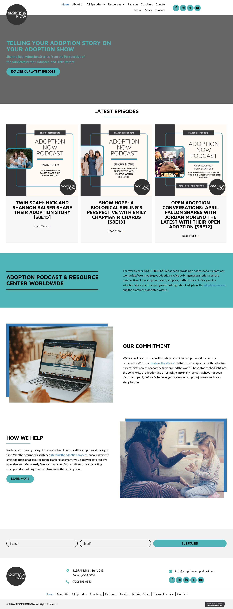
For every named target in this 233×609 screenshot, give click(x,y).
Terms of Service (163, 594)
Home (49, 594)
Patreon (110, 594)
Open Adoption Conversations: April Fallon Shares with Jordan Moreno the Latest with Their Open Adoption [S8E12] (190, 214)
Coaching (96, 594)
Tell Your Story (141, 594)
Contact (182, 594)
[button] (176, 8)
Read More (42, 226)
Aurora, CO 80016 (83, 575)
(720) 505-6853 (82, 581)
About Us (62, 594)
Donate (123, 594)
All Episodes (79, 594)
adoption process (214, 285)
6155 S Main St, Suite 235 (87, 570)
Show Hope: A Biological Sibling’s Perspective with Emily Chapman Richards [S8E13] (116, 212)
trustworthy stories (162, 363)
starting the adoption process (69, 455)
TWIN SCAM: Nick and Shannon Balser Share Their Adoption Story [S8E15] (42, 210)
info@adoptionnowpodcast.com (195, 571)
